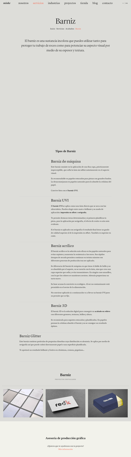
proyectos (69, 3)
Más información (65, 449)
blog (88, 3)
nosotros (32, 3)
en (127, 3)
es (123, 3)
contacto (98, 3)
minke (6, 3)
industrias (56, 3)
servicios (44, 3)
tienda (79, 3)
